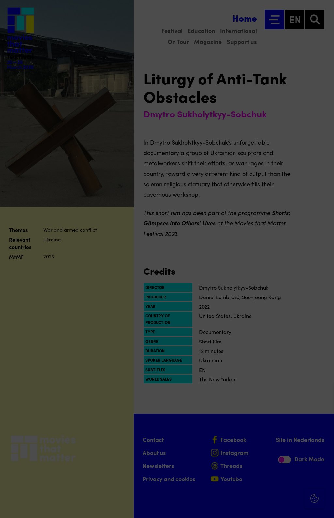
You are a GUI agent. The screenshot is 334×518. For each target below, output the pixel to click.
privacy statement (252, 421)
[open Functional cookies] (323, 443)
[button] (272, 442)
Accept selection (278, 505)
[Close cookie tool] (323, 396)
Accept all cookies (278, 486)
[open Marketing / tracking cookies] (323, 463)
